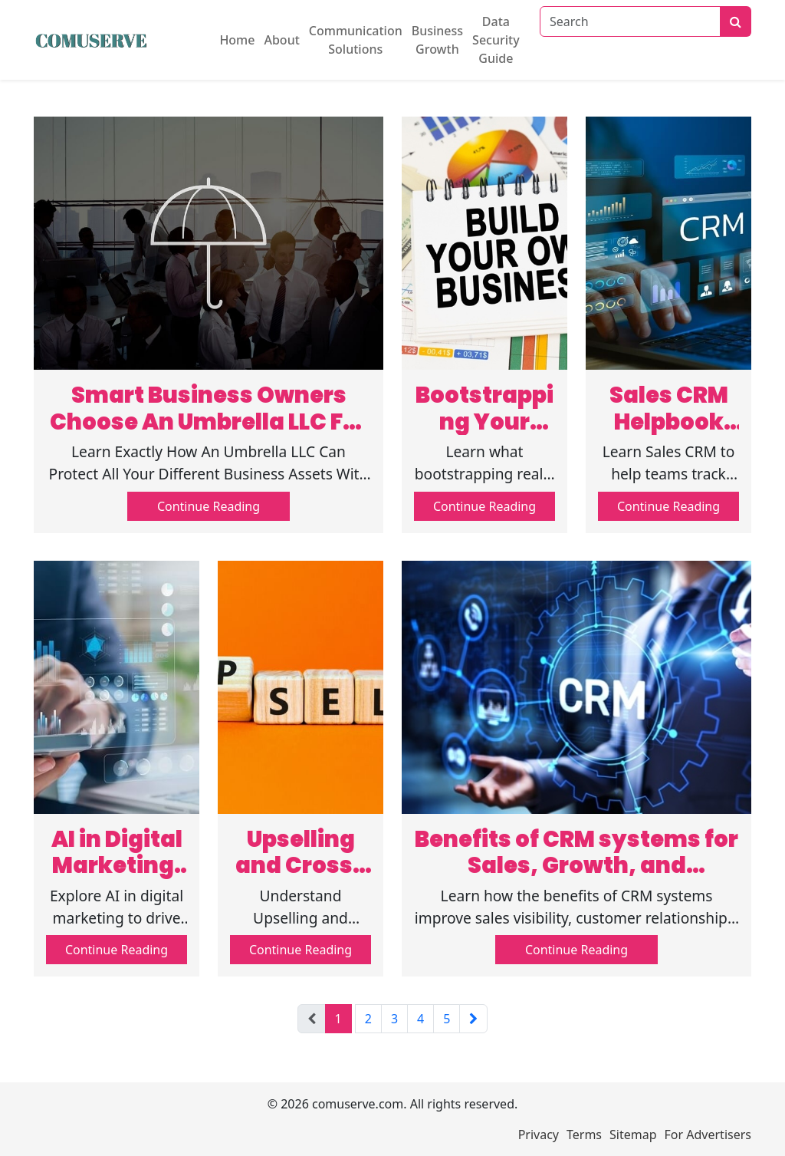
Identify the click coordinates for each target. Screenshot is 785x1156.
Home (237, 39)
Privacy (538, 1134)
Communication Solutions (355, 40)
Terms (584, 1134)
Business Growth (437, 40)
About (281, 39)
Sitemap (633, 1134)
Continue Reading (208, 506)
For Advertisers (708, 1134)
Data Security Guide (496, 40)
